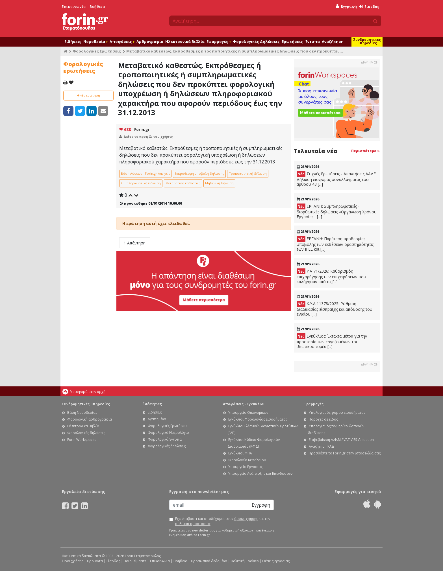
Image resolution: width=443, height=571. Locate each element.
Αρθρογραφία (149, 41)
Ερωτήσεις (292, 41)
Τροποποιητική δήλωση (248, 173)
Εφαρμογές (219, 41)
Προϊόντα (95, 561)
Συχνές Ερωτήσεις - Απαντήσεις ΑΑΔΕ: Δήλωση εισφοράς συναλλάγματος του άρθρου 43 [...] (337, 179)
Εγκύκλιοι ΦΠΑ (240, 453)
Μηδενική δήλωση (219, 183)
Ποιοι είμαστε (135, 561)
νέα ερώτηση (88, 95)
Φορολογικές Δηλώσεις (256, 41)
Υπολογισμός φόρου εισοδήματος (337, 412)
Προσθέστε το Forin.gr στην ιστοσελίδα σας (345, 453)
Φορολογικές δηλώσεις (86, 432)
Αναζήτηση (333, 41)
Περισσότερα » (365, 150)
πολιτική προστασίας (192, 523)
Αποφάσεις (122, 41)
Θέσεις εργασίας (276, 561)
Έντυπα (312, 41)
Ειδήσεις (72, 41)
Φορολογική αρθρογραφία (89, 419)
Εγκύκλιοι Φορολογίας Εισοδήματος (257, 419)
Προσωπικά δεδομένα (209, 561)
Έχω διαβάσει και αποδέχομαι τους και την (222, 521)
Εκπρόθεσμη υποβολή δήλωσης (199, 173)
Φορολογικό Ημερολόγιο (168, 432)
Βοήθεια (97, 6)
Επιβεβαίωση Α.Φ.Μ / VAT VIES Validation (341, 439)
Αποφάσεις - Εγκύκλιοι (244, 404)
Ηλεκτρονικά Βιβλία (185, 41)
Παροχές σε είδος (323, 419)
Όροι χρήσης (72, 561)
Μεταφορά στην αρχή (87, 391)
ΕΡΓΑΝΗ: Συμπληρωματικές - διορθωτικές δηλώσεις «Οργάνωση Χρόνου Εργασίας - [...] (337, 211)
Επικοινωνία (74, 6)
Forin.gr (142, 129)
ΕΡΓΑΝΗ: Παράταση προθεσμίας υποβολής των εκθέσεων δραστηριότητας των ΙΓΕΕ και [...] (335, 244)
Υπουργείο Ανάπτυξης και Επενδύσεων (260, 473)
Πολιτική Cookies (245, 561)
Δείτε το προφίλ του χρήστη (148, 136)
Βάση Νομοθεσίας (82, 412)
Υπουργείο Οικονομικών (248, 412)
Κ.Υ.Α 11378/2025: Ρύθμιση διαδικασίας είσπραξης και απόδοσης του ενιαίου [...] (334, 309)
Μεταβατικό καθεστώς (183, 183)
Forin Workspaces (81, 439)
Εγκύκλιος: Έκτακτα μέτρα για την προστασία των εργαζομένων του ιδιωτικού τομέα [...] (332, 341)
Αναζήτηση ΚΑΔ (321, 446)
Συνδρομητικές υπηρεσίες (367, 41)
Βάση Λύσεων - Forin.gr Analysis (145, 173)
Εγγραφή (346, 6)
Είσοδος (369, 6)
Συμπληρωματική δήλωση (141, 183)
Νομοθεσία (95, 41)
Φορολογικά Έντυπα (165, 439)
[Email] (208, 505)
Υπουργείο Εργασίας (245, 466)
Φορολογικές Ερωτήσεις (97, 51)
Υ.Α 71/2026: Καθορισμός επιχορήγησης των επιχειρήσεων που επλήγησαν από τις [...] (331, 276)
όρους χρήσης (246, 518)
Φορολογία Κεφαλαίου (247, 460)
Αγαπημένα (157, 419)
